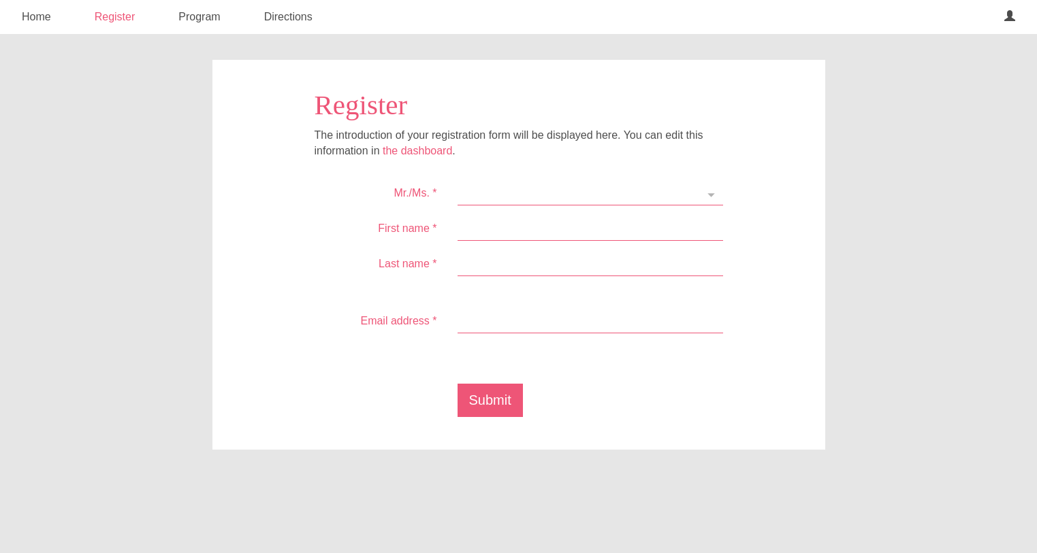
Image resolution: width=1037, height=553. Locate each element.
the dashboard (417, 150)
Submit (490, 399)
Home (36, 16)
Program (199, 16)
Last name (407, 263)
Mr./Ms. (415, 193)
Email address (398, 320)
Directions (288, 16)
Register (115, 16)
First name (407, 228)
